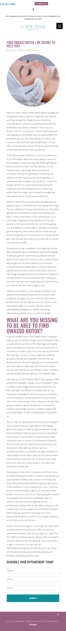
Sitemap (33, 624)
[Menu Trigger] (59, 26)
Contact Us (41, 4)
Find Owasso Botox (31, 50)
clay (10, 50)
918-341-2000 (7, 4)
